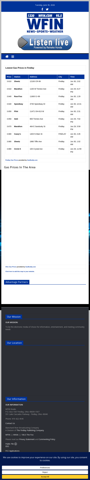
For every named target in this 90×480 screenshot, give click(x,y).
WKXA (15, 434)
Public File (9, 444)
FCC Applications (12, 451)
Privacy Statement (27, 439)
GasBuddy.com (32, 160)
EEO (7, 446)
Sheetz (17, 81)
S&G (16, 119)
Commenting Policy (47, 439)
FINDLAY (62, 134)
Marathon (18, 89)
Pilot (16, 111)
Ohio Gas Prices (11, 267)
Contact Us (10, 423)
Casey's (17, 134)
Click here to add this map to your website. (20, 271)
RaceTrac (18, 96)
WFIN (7, 434)
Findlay (61, 81)
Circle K (17, 149)
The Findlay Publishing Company (30, 430)
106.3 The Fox (27, 434)
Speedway (18, 104)
